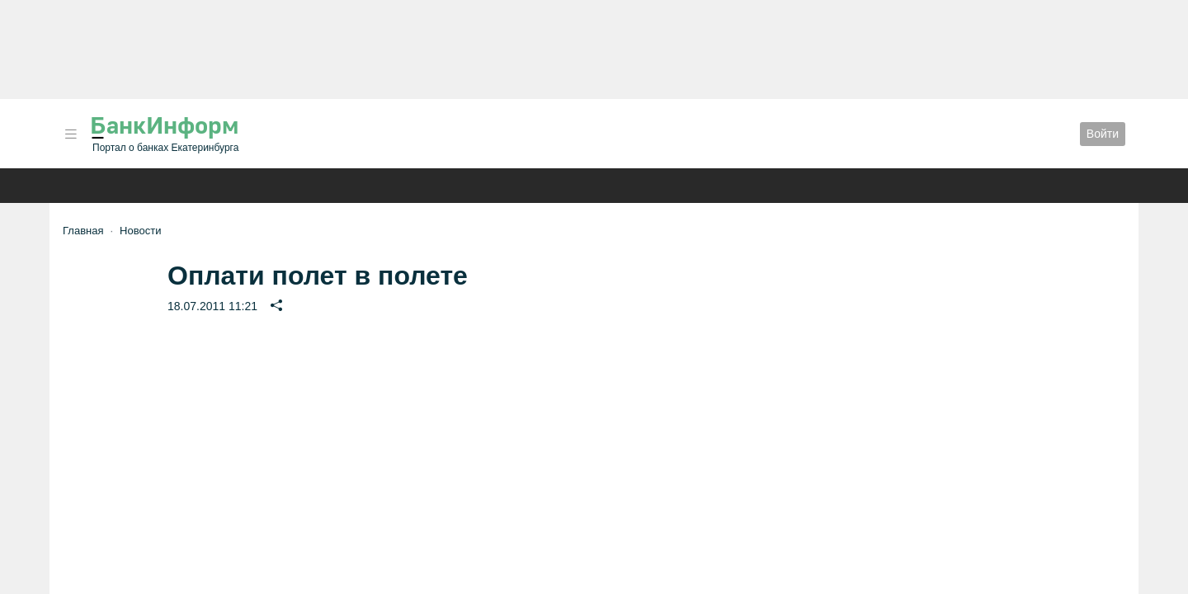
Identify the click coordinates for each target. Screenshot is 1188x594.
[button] (71, 134)
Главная (83, 230)
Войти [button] (1103, 133)
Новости (140, 230)
